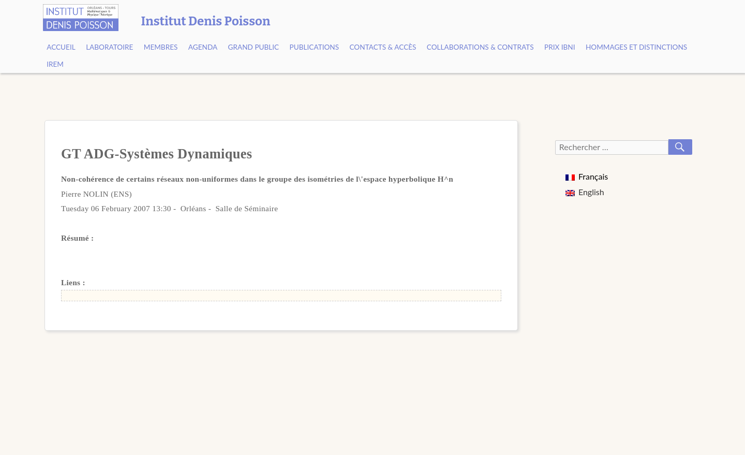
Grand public (253, 47)
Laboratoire (109, 47)
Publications (314, 47)
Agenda (202, 47)
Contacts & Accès (382, 47)
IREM (55, 64)
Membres (161, 47)
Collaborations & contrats (480, 47)
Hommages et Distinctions (636, 47)
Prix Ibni (559, 47)
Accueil (61, 47)
